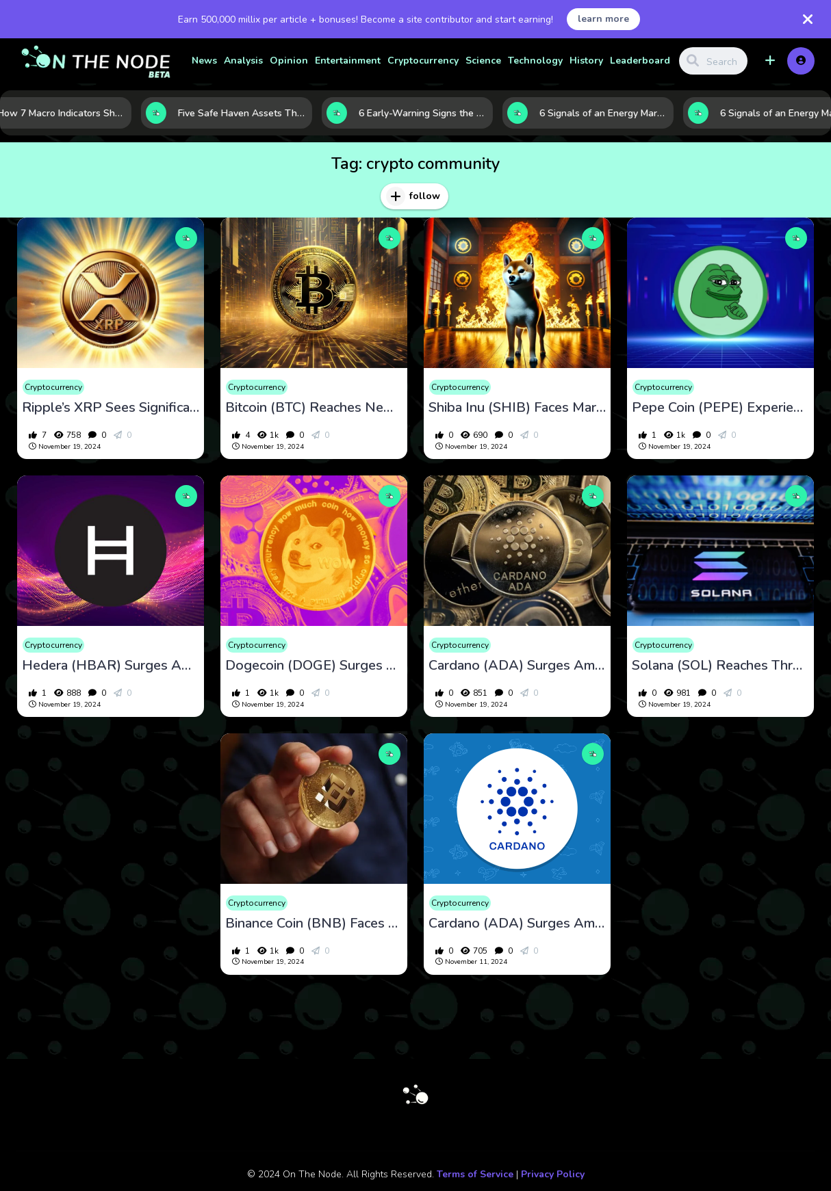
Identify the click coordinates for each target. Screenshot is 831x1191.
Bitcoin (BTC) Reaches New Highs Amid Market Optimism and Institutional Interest (313, 408)
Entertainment (348, 60)
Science (483, 60)
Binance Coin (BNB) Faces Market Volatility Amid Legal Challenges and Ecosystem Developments (313, 923)
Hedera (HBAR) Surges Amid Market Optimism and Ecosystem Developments (110, 665)
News (204, 60)
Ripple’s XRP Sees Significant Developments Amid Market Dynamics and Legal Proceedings (110, 408)
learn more (603, 18)
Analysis (243, 60)
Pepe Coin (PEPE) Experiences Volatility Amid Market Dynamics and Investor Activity (720, 408)
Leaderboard (640, 60)
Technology (535, 60)
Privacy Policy (553, 1174)
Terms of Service (475, 1174)
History (586, 60)
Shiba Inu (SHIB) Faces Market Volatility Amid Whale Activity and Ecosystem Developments (517, 408)
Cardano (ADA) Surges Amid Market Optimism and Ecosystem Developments (517, 665)
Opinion (289, 60)
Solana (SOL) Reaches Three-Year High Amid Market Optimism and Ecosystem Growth (720, 665)
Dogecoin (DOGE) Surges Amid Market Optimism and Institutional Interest (313, 665)
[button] (770, 61)
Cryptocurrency (423, 60)
